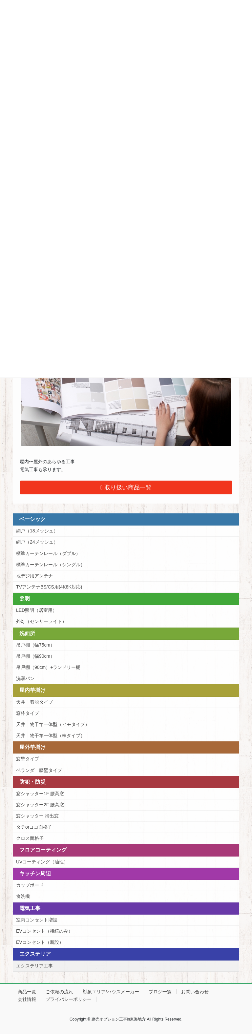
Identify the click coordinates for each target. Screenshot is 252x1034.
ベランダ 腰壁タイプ (39, 770)
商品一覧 (27, 991)
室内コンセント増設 (36, 919)
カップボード (30, 885)
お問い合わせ (195, 991)
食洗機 (23, 896)
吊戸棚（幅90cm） (35, 656)
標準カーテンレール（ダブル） (48, 553)
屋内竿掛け (32, 690)
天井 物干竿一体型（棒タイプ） (50, 735)
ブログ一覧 (160, 991)
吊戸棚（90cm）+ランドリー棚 (48, 667)
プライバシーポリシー (69, 999)
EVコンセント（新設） (40, 942)
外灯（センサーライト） (41, 621)
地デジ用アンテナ (34, 575)
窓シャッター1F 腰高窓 (40, 793)
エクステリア (35, 954)
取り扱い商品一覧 (125, 487)
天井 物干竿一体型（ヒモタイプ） (53, 724)
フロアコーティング (43, 850)
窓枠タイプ (27, 713)
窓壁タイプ (27, 758)
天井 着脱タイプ (34, 702)
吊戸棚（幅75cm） (35, 645)
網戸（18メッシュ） (37, 530)
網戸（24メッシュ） (37, 542)
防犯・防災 (32, 782)
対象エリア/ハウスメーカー (111, 991)
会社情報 (27, 999)
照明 (24, 598)
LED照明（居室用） (36, 610)
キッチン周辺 (35, 873)
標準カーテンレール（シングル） (50, 564)
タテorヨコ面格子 (34, 827)
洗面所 (27, 633)
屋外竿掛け (32, 747)
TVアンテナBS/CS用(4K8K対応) (49, 586)
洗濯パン (25, 678)
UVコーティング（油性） (42, 861)
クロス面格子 (30, 838)
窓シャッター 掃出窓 (37, 815)
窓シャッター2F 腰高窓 (40, 804)
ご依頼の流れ (59, 991)
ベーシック (32, 519)
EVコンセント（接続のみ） (44, 931)
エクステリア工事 (34, 965)
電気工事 (29, 908)
